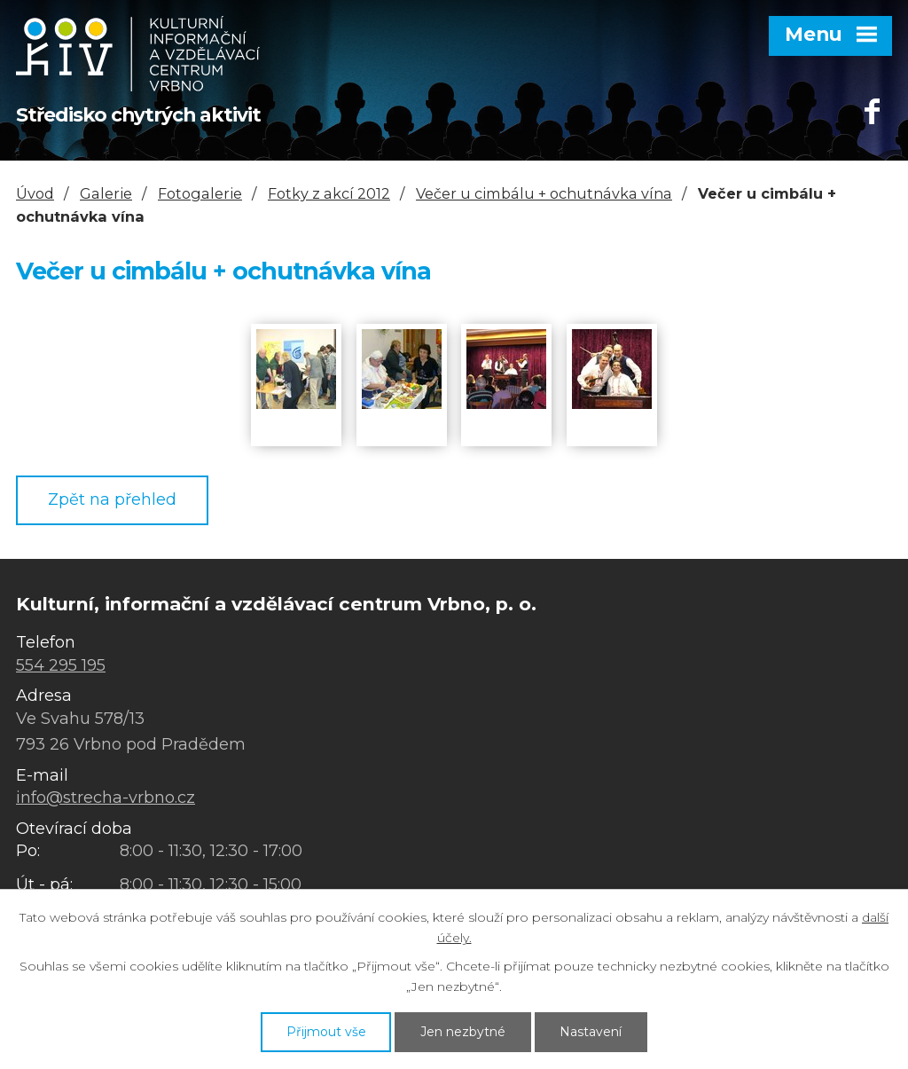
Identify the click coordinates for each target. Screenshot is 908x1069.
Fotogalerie (200, 193)
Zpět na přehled (112, 499)
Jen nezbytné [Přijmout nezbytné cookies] (462, 1032)
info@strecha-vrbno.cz (105, 797)
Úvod (35, 193)
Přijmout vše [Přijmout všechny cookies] (326, 1032)
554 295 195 (61, 665)
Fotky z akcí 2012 (329, 193)
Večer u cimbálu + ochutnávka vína (544, 193)
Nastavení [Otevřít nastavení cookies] (591, 1032)
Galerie (106, 193)
